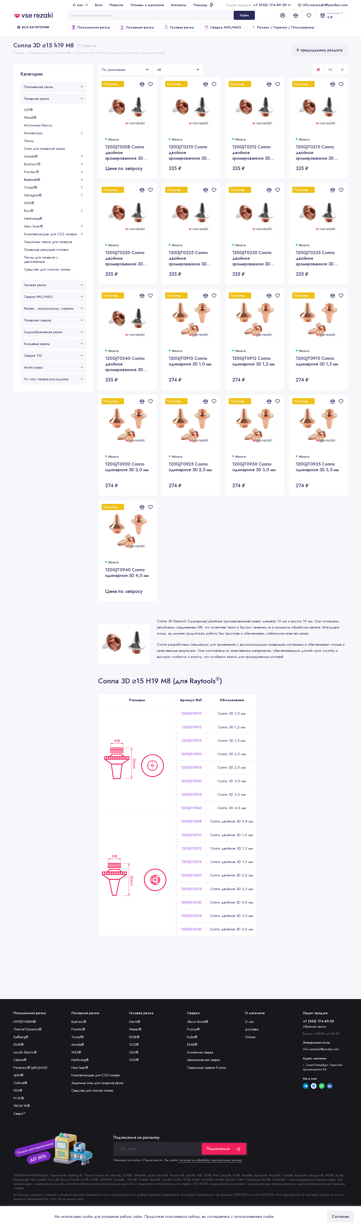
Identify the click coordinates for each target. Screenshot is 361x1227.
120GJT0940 (191, 807)
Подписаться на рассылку (136, 1137)
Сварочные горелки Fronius (206, 1067)
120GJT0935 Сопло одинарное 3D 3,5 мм (317, 467)
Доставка (251, 1029)
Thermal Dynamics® (27, 1029)
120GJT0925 (191, 767)
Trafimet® (20, 1083)
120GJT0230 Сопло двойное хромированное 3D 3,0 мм (252, 258)
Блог (98, 5)
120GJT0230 (191, 902)
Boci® (53, 210)
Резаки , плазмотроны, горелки (53, 308)
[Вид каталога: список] (330, 69)
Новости (116, 5)
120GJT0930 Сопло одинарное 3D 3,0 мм (254, 467)
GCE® (134, 1044)
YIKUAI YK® (21, 1105)
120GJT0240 (191, 929)
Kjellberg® (20, 1037)
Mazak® (30, 117)
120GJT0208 (191, 821)
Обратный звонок (314, 1026)
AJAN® (18, 1075)
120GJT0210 (191, 835)
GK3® (134, 1052)
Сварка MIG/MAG (222, 27)
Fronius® (193, 1029)
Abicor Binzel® (197, 1021)
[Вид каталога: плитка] (318, 69)
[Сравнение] (295, 15)
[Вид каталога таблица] (342, 69)
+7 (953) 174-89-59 (258, 5)
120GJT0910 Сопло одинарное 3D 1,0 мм (190, 361)
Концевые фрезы (53, 343)
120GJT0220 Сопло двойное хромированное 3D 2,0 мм (124, 258)
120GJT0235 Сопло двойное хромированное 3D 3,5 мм (315, 258)
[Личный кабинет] (282, 15)
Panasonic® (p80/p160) (30, 1067)
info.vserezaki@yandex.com (325, 5)
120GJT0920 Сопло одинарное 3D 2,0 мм (126, 467)
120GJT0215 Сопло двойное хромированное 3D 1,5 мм (315, 152)
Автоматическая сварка (203, 1059)
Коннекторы (53, 133)
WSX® (29, 203)
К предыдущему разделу (320, 50)
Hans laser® (53, 226)
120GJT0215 (191, 861)
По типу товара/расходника (53, 379)
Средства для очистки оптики (47, 269)
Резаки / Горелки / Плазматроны (282, 27)
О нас (80, 5)
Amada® (53, 156)
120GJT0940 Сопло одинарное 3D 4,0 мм (127, 573)
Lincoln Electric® (25, 1052)
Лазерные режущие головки (46, 249)
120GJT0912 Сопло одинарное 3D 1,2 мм (253, 361)
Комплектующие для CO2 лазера (53, 234)
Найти (244, 15)
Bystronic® (53, 164)
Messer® (135, 1029)
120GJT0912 (191, 727)
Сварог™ (19, 1113)
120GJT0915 (191, 740)
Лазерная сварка (53, 320)
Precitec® (53, 171)
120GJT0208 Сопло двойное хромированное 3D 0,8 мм (124, 152)
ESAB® (18, 1044)
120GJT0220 (191, 875)
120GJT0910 (191, 713)
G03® (134, 1059)
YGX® (17, 1090)
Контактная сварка (200, 1052)
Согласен (340, 1216)
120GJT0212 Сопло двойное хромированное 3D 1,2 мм (251, 152)
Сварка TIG (53, 355)
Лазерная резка (137, 27)
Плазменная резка (90, 27)
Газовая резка (179, 27)
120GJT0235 (191, 915)
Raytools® (53, 179)
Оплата (250, 1037)
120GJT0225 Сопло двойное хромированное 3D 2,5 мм (188, 258)
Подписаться (224, 1148)
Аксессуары (53, 367)
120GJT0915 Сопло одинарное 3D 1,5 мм (317, 361)
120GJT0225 (191, 888)
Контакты (178, 5)
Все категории (33, 27)
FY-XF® (18, 1098)
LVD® (28, 109)
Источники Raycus (38, 125)
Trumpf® (53, 187)
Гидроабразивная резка (53, 332)
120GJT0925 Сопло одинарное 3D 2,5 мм (190, 467)
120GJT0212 (191, 848)
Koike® (192, 1037)
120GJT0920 (191, 754)
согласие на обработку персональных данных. (210, 1160)
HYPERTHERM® (24, 1021)
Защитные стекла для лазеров (48, 241)
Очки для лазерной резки (44, 148)
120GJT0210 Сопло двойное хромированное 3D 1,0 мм (188, 152)
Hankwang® (33, 218)
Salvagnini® (53, 195)
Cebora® (20, 1059)
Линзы (29, 140)
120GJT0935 (191, 794)
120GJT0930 (191, 781)
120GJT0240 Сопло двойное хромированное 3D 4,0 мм (125, 364)
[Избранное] (308, 15)
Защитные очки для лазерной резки (97, 1083)
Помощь (203, 5)
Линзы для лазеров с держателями (41, 259)
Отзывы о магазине (147, 5)
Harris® (134, 1021)
